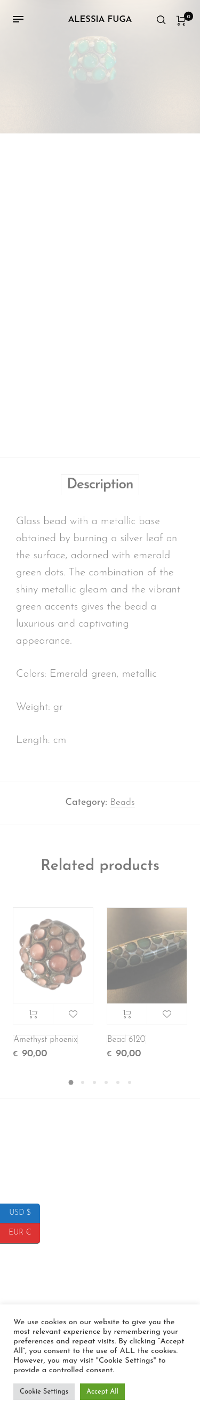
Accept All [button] (102, 1391)
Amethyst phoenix (45, 1044)
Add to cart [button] (33, 1018)
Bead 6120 (126, 1044)
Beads (122, 807)
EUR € (24, 1233)
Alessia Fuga (100, 19)
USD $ (24, 1213)
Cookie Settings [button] (44, 1391)
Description (100, 489)
